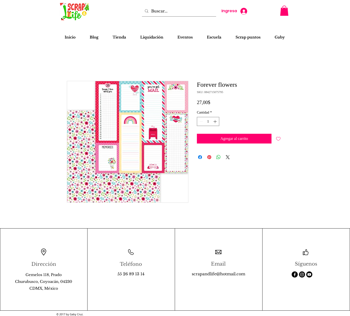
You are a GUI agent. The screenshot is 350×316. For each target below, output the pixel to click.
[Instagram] (302, 274)
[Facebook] (295, 274)
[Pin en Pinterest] (209, 157)
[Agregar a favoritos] (278, 139)
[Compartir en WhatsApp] (218, 157)
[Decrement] (201, 121)
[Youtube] (309, 274)
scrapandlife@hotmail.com (218, 273)
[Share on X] (228, 157)
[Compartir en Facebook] (200, 157)
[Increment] (215, 121)
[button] (284, 11)
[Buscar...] (178, 11)
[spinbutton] (208, 121)
